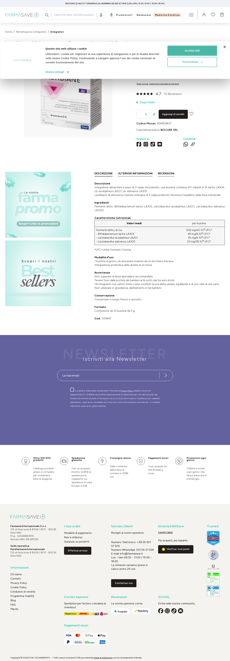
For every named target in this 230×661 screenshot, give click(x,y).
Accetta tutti (192, 9)
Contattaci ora (124, 583)
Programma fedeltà (22, 596)
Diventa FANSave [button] (171, 526)
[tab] (103, 174)
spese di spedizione (103, 657)
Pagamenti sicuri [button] (76, 625)
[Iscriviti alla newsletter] (166, 375)
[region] (68, 97)
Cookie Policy (18, 587)
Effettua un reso (77, 550)
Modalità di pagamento (78, 533)
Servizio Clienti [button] (122, 526)
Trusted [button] (213, 526)
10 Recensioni (173, 94)
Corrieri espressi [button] (76, 597)
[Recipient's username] (108, 375)
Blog (13, 600)
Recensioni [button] (119, 597)
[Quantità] (145, 114)
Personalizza (192, 20)
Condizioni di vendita (22, 591)
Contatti (15, 578)
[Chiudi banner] (224, 5)
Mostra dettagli (54, 30)
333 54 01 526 (144, 549)
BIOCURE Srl (169, 129)
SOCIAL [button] (164, 597)
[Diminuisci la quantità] (154, 115)
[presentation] (105, 420)
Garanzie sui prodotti (76, 541)
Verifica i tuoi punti (178, 549)
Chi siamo (16, 574)
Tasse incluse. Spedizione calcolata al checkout (157, 84)
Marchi (14, 609)
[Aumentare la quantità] (154, 113)
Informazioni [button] (19, 567)
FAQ (13, 604)
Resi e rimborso (73, 537)
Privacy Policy (126, 391)
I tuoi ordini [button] (72, 526)
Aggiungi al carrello (173, 114)
